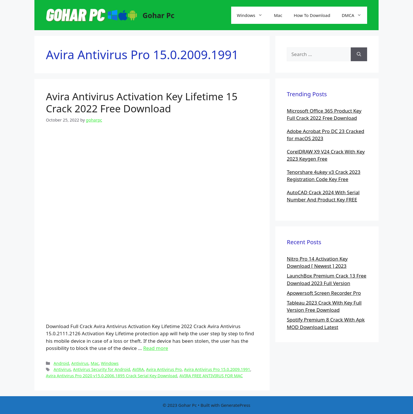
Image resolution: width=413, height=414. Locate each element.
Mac (278, 15)
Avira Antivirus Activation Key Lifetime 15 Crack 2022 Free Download (141, 102)
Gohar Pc (158, 15)
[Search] (359, 54)
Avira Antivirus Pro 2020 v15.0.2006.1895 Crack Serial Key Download (111, 375)
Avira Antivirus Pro (164, 369)
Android (61, 363)
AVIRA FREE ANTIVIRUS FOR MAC (211, 375)
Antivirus (80, 363)
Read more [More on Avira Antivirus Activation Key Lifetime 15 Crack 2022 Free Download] (155, 348)
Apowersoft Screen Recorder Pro (324, 293)
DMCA (354, 15)
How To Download (312, 15)
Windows (252, 15)
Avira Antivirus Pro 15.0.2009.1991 (217, 369)
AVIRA (138, 369)
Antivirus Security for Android (101, 369)
